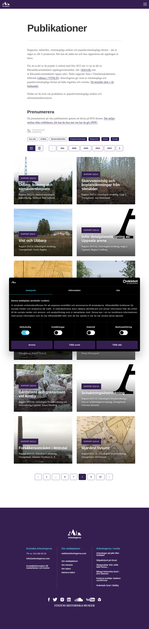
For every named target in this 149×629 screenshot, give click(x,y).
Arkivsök (86, 69)
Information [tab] (74, 290)
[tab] (74, 148)
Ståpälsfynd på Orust (106, 560)
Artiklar (43, 139)
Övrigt (114, 139)
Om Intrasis (67, 565)
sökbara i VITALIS (48, 78)
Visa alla (32, 139)
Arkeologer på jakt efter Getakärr (107, 554)
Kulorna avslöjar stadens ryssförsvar (108, 579)
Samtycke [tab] (31, 290)
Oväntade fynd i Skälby (107, 585)
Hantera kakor (68, 572)
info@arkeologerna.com (38, 558)
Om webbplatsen (70, 561)
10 (100, 477)
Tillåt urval (74, 345)
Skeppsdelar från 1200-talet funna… (107, 566)
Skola (105, 139)
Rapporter (94, 139)
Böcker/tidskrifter (58, 139)
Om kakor (66, 569)
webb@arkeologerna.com (74, 553)
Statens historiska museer (74, 605)
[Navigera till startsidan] (74, 538)
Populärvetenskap (77, 139)
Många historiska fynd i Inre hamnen (107, 573)
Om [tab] (118, 290)
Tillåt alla (117, 345)
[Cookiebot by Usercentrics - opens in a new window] (125, 282)
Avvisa (32, 345)
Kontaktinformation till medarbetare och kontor (38, 567)
